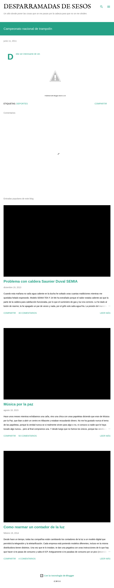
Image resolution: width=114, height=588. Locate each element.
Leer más (105, 313)
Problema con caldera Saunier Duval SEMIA (41, 281)
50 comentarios (28, 436)
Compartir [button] (101, 103)
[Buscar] (101, 5)
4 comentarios (27, 558)
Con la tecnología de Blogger (57, 575)
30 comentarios (28, 313)
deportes (22, 103)
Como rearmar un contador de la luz (34, 527)
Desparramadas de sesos (47, 7)
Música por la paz (18, 404)
